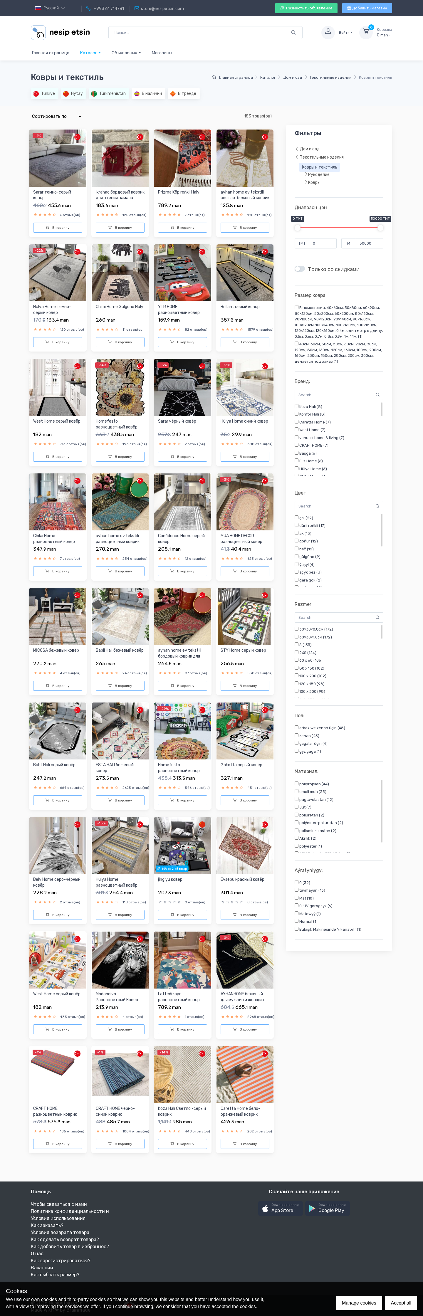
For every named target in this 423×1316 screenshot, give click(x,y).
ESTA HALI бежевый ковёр (115, 767)
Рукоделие (317, 174)
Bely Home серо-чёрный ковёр (56, 882)
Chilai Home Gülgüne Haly (119, 306)
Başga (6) (306, 455)
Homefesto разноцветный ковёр (116, 424)
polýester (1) (308, 849)
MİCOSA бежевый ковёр (56, 650)
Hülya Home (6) (311, 470)
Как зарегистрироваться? (60, 1260)
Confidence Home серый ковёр (181, 538)
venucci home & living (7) (319, 439)
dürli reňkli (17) (310, 527)
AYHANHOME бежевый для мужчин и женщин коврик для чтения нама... (242, 1002)
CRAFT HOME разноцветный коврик (55, 1111)
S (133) (303, 646)
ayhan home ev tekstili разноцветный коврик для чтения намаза (118, 541)
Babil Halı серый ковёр (54, 764)
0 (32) (302, 886)
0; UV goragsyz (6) (314, 909)
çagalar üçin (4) (311, 745)
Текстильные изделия (330, 77)
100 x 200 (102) (310, 677)
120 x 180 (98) (310, 685)
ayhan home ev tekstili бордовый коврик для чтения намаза (179, 656)
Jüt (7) (303, 810)
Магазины (162, 53)
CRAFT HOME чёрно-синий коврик (115, 1111)
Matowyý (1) (308, 917)
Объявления (126, 53)
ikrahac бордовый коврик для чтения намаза (120, 195)
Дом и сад (292, 77)
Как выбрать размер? (55, 1275)
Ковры (312, 182)
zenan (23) (307, 737)
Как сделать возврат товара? (65, 1239)
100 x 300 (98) (310, 693)
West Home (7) (310, 431)
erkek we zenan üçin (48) (320, 729)
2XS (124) (305, 654)
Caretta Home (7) (313, 423)
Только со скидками (334, 269)
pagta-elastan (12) (314, 803)
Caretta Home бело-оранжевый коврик (240, 1111)
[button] (280, 1208)
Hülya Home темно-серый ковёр (52, 309)
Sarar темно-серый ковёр (52, 195)
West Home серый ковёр (56, 993)
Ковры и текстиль (319, 167)
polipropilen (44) (312, 787)
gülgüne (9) (307, 558)
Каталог (90, 53)
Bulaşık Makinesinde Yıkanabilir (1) (328, 932)
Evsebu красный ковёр (242, 879)
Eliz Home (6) (309, 462)
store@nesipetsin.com (159, 8)
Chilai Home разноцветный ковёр (54, 538)
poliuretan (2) (309, 818)
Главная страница (50, 53)
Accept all (401, 1302)
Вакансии (42, 1267)
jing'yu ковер (170, 879)
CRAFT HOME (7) (311, 447)
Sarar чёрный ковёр (177, 421)
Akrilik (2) (305, 841)
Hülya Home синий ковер (244, 421)
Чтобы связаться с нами (59, 1204)
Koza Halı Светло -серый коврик (182, 1111)
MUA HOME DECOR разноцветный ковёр (241, 538)
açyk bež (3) (308, 574)
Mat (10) (304, 901)
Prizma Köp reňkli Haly (178, 192)
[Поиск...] (196, 32)
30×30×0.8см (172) (314, 630)
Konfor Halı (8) (310, 416)
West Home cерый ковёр (56, 421)
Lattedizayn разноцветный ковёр (179, 996)
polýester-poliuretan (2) (319, 826)
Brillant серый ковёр (240, 306)
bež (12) (304, 550)
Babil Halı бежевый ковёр (120, 650)
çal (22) (304, 519)
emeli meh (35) (310, 795)
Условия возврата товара (60, 1232)
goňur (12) (306, 542)
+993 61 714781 (105, 8)
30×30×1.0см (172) (313, 638)
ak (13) (303, 535)
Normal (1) (306, 924)
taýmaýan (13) (310, 893)
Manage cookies (359, 1302)
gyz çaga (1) (308, 753)
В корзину (58, 228)
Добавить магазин (367, 8)
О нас (37, 1253)
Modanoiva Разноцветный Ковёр (117, 996)
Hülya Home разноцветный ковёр (116, 882)
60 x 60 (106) (309, 662)
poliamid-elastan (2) (315, 834)
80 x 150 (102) (309, 670)
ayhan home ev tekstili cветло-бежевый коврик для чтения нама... (245, 198)
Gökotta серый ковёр (241, 764)
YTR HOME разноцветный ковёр (179, 309)
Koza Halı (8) (308, 408)
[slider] (298, 228)
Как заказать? (47, 1225)
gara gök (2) (308, 581)
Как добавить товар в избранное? (70, 1246)
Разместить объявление (306, 8)
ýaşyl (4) (305, 566)
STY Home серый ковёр (243, 650)
